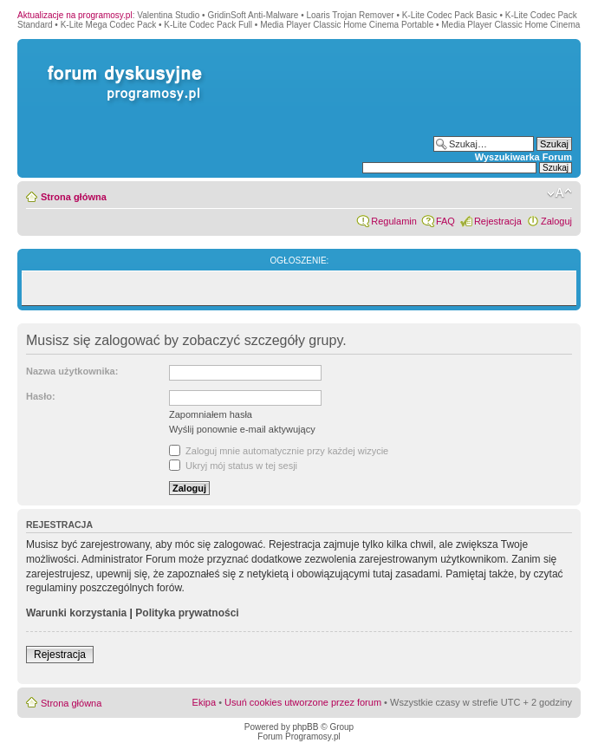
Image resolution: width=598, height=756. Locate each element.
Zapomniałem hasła (210, 414)
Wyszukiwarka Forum (523, 157)
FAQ (445, 221)
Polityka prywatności (186, 613)
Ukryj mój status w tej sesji (233, 465)
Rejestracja (498, 221)
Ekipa (204, 702)
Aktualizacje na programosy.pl (75, 15)
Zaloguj (556, 221)
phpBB (305, 727)
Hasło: (40, 396)
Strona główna (74, 197)
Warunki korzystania (76, 613)
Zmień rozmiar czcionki (559, 193)
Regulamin (394, 221)
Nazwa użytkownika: (72, 371)
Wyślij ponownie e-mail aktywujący (242, 429)
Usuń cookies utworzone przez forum (302, 702)
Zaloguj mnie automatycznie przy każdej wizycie (278, 451)
